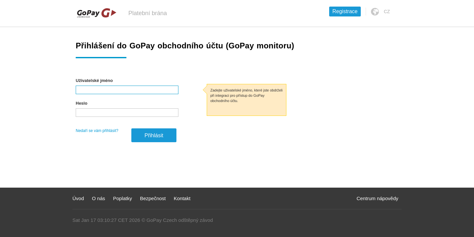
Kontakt (182, 198)
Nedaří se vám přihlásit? (97, 130)
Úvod (78, 198)
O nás (98, 198)
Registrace (344, 11)
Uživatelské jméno (94, 80)
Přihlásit (154, 135)
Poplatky (122, 198)
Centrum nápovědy (377, 198)
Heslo (81, 103)
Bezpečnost (153, 198)
